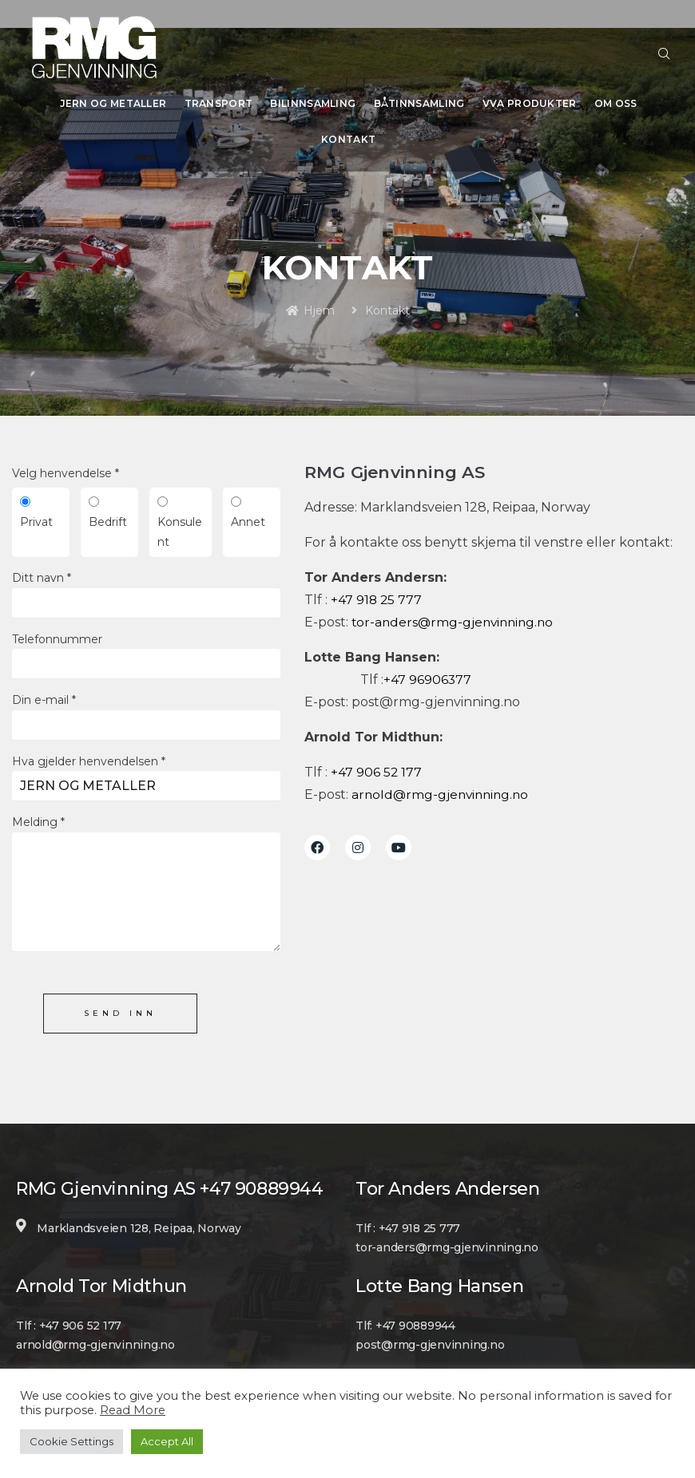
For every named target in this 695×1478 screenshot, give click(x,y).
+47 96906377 (427, 672)
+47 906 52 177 (377, 765)
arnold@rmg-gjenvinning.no (442, 787)
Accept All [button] (167, 1441)
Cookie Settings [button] (71, 1441)
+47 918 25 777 (377, 592)
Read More (132, 1410)
